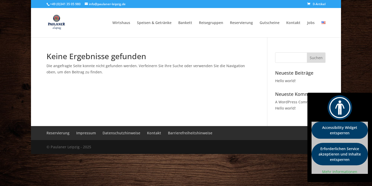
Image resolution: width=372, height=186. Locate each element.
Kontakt (293, 23)
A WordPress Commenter (297, 101)
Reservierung (241, 23)
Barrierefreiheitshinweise (190, 132)
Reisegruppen (211, 23)
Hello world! (285, 80)
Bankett (185, 23)
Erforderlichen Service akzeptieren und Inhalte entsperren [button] (340, 154)
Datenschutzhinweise (121, 132)
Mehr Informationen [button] (339, 171)
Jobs (311, 23)
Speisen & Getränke (154, 23)
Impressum (86, 132)
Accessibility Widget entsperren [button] (339, 130)
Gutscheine (270, 23)
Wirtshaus (121, 23)
